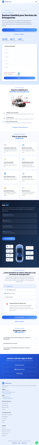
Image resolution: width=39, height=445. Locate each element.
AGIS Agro (3, 420)
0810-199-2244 (5, 392)
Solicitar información (19, 30)
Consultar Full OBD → (8, 238)
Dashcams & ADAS (5, 407)
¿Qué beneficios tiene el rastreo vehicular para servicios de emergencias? (19, 338)
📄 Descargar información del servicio (19, 127)
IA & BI (3, 422)
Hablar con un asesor (19, 321)
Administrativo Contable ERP (7, 414)
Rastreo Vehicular (8, 10)
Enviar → (19, 78)
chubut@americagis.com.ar (8, 398)
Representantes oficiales (6, 429)
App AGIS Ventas (5, 416)
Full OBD (3, 409)
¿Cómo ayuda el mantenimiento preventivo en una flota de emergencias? (19, 348)
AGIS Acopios (4, 418)
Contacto (3, 427)
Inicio (3, 10)
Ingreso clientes (5, 433)
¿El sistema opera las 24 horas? (19, 343)
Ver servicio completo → (19, 34)
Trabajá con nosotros (5, 431)
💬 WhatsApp (19, 373)
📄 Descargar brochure (20, 369)
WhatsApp (4, 435)
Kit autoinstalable (5, 405)
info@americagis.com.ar (7, 393)
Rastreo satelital (5, 403)
